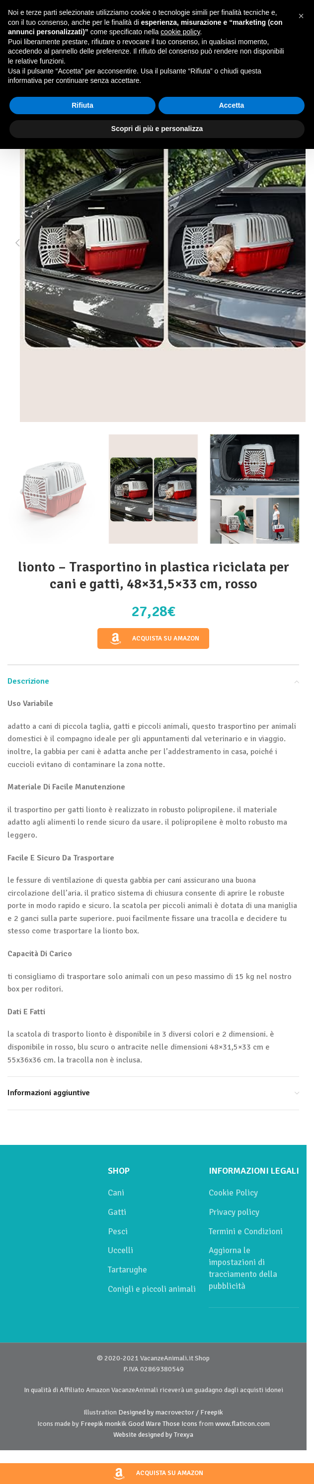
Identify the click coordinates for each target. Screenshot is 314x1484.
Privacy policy (234, 1212)
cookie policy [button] (180, 32)
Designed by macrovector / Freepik (170, 1412)
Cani (116, 1193)
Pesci (118, 1231)
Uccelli (120, 1250)
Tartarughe (127, 1270)
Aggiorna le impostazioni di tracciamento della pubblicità (243, 1268)
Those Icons (179, 1423)
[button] (17, 243)
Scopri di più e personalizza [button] (157, 129)
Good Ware (144, 1423)
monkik (116, 1423)
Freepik (91, 1423)
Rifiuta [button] (82, 105)
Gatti (117, 1212)
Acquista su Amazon (153, 639)
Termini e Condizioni (246, 1231)
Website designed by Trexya (153, 1434)
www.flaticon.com (242, 1423)
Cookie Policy (233, 1193)
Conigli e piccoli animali (152, 1289)
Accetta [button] (231, 105)
